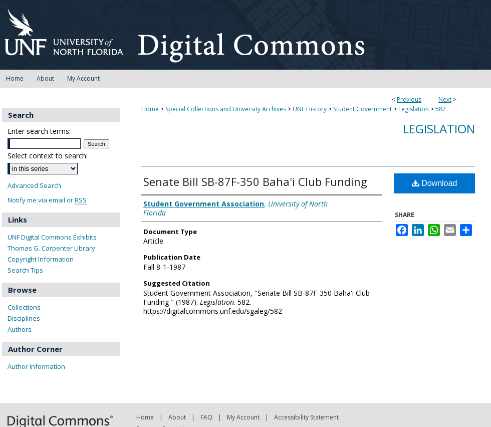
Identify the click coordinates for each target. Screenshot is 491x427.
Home (150, 109)
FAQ (206, 417)
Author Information (36, 366)
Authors (20, 329)
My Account (243, 417)
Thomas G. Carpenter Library (51, 248)
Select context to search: (48, 155)
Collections (24, 307)
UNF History (310, 109)
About (177, 417)
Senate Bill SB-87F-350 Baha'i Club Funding (255, 181)
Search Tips (25, 270)
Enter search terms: (39, 131)
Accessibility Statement (306, 417)
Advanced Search (34, 185)
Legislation (413, 109)
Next (444, 99)
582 (440, 109)
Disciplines (24, 318)
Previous (409, 99)
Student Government (362, 109)
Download (434, 183)
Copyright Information (41, 259)
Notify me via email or (47, 200)
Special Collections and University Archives (225, 109)
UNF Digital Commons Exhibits (52, 237)
